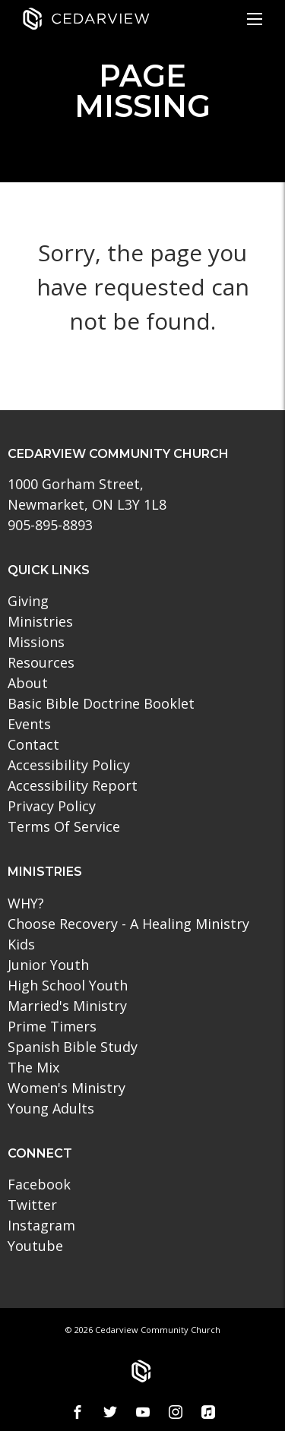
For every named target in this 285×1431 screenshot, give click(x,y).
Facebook (39, 1184)
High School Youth (68, 985)
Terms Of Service (64, 826)
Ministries (40, 621)
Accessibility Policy (69, 765)
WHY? (26, 903)
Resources (41, 662)
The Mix (33, 1067)
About (28, 683)
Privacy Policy (52, 806)
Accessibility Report (73, 785)
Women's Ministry (66, 1088)
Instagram (41, 1225)
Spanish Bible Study (73, 1047)
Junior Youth (48, 965)
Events (29, 724)
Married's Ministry (67, 1006)
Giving (28, 601)
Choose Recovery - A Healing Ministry (128, 924)
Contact (33, 744)
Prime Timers (52, 1026)
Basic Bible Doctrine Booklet (101, 703)
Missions (36, 642)
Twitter (32, 1205)
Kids (21, 944)
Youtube (35, 1246)
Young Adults (51, 1108)
